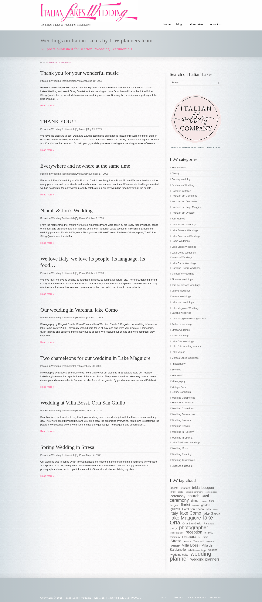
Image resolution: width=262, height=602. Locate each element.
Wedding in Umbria (182, 437)
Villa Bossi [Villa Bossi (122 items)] (191, 545)
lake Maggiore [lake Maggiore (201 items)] (186, 517)
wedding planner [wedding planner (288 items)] (190, 556)
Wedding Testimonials (63, 80)
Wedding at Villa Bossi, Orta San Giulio (82, 403)
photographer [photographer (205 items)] (193, 527)
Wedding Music (180, 448)
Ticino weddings (180, 335)
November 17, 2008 (97, 173)
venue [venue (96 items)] (175, 545)
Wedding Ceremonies (183, 397)
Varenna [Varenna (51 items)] (210, 541)
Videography (178, 381)
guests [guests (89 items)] (175, 509)
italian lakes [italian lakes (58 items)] (212, 509)
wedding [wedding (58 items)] (212, 550)
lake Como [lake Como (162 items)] (190, 513)
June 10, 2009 (94, 80)
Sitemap (215, 597)
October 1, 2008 (95, 273)
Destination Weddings (183, 185)
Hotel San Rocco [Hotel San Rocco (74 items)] (193, 509)
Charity (175, 173)
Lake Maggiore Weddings (185, 308)
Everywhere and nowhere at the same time (85, 166)
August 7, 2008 (95, 317)
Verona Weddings (181, 296)
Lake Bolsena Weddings (185, 230)
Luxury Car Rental (181, 391)
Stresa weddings (181, 329)
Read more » (47, 105)
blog (179, 24)
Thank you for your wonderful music (79, 73)
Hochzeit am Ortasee (183, 212)
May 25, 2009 (94, 129)
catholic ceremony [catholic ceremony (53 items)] (194, 492)
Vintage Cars (179, 387)
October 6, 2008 (95, 218)
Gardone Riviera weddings (186, 268)
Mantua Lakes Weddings (185, 357)
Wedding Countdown (183, 408)
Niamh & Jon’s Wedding (66, 210)
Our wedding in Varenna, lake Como (79, 310)
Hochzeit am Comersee (184, 195)
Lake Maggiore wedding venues (189, 318)
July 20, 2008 (94, 366)
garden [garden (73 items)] (205, 505)
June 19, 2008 (94, 410)
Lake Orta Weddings (183, 341)
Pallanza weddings (182, 324)
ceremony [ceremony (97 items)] (178, 496)
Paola (82, 218)
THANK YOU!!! (58, 121)
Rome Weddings (181, 241)
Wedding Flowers (181, 426)
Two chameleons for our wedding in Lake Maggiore (95, 358)
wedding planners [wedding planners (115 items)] (204, 559)
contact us (215, 24)
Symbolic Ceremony (182, 402)
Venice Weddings (181, 290)
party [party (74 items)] (174, 528)
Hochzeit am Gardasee (184, 201)
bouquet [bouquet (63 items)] (185, 488)
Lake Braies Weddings (184, 246)
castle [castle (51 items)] (180, 492)
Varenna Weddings (182, 257)
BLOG (43, 62)
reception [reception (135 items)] (194, 532)
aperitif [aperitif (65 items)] (174, 487)
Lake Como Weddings (184, 252)
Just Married (178, 218)
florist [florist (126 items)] (185, 504)
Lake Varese (178, 352)
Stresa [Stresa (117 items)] (176, 541)
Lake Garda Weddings (184, 263)
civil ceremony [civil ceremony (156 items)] (189, 498)
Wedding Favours (181, 420)
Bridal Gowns (179, 167)
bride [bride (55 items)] (173, 492)
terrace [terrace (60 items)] (187, 541)
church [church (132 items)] (193, 496)
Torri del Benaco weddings (186, 285)
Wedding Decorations (183, 414)
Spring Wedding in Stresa (67, 447)
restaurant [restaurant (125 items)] (191, 536)
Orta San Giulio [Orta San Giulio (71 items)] (192, 523)
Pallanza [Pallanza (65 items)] (209, 523)
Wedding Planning (181, 454)
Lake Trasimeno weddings (186, 442)
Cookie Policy (196, 597)
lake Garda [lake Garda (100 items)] (211, 513)
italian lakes (195, 24)
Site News (177, 375)
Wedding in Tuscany (183, 431)
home (167, 24)
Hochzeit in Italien (181, 191)
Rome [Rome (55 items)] (205, 537)
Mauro (82, 80)
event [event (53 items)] (204, 501)
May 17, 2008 (93, 455)
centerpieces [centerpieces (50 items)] (211, 492)
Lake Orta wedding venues (186, 346)
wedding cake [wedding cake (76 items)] (180, 554)
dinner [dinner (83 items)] (195, 500)
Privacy (178, 597)
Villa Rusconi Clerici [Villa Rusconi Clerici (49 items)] (197, 550)
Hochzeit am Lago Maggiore (187, 207)
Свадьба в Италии (182, 465)
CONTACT (164, 597)
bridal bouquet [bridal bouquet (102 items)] (203, 488)
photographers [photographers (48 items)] (177, 533)
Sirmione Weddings (182, 279)
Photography (178, 363)
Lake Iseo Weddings (183, 302)
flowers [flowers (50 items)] (195, 505)
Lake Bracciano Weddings (186, 236)
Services (176, 369)
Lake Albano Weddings (184, 224)
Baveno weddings (181, 312)
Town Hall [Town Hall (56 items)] (198, 541)
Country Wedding (181, 179)
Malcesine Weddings (183, 273)
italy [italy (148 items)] (174, 513)
